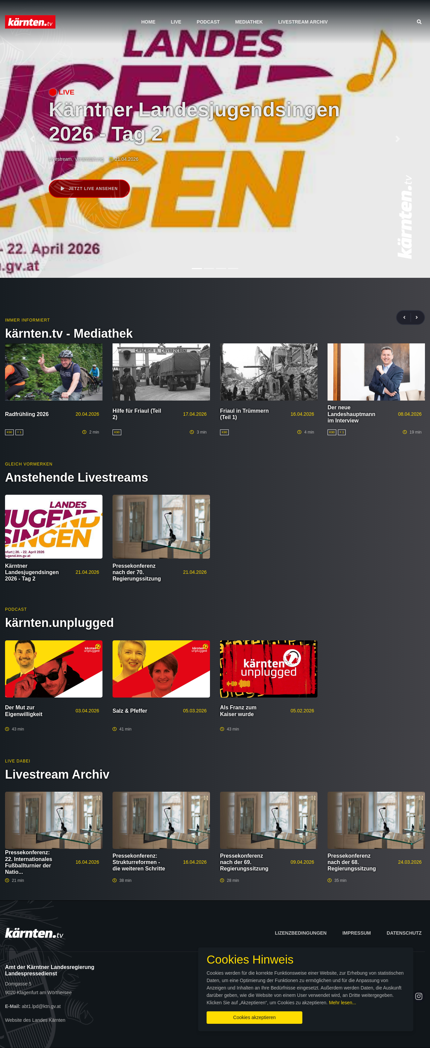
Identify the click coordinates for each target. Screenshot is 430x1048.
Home (148, 22)
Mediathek (249, 22)
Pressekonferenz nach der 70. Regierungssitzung (137, 572)
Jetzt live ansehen (89, 188)
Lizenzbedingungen (301, 933)
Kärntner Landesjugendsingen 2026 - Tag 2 (32, 572)
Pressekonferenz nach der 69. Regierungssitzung (244, 862)
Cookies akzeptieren (254, 1017)
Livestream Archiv (303, 22)
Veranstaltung (89, 159)
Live (176, 22)
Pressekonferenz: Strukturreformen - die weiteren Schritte (139, 862)
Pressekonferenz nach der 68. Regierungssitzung (352, 862)
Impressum (356, 933)
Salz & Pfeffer (130, 711)
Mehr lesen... (342, 1002)
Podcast (208, 22)
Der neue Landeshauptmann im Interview (351, 414)
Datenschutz (404, 933)
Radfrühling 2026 (27, 414)
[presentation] (407, 317)
